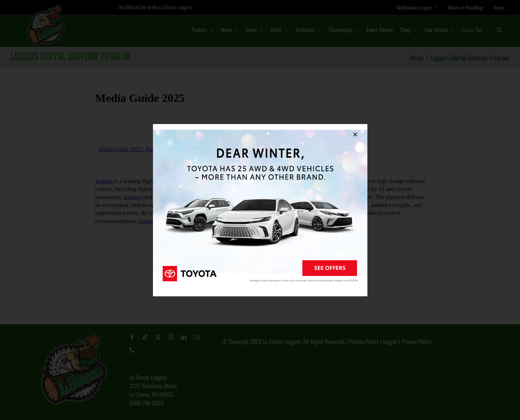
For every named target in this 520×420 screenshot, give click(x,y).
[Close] (355, 134)
